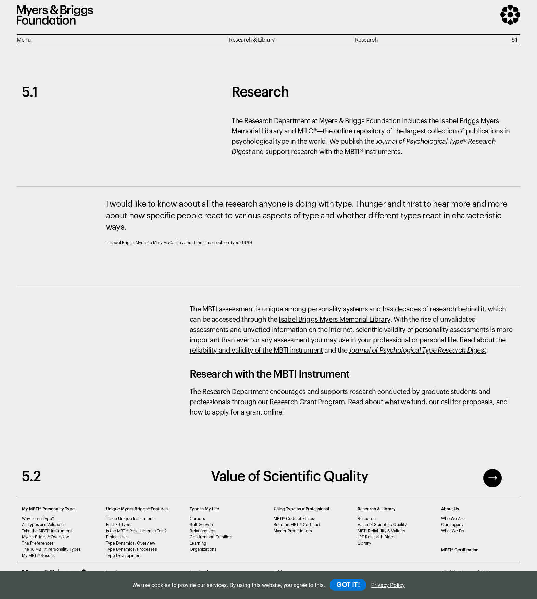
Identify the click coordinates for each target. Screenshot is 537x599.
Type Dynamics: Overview (130, 543)
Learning (198, 543)
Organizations (203, 549)
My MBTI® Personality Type (48, 509)
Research (367, 519)
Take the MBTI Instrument (47, 531)
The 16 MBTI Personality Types (51, 549)
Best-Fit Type (118, 525)
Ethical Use (116, 537)
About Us (450, 509)
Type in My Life (204, 509)
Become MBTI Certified (297, 525)
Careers (197, 519)
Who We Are (453, 519)
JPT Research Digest (377, 537)
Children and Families (211, 537)
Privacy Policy (388, 585)
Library (364, 543)
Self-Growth (201, 525)
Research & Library (377, 509)
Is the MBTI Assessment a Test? (136, 531)
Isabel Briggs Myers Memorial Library (334, 319)
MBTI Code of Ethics (294, 519)
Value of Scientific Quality (382, 525)
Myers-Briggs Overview (45, 537)
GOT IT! (348, 585)
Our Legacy (452, 525)
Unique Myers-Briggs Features (137, 509)
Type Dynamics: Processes (131, 549)
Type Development (124, 555)
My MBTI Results (38, 555)
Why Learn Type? (38, 519)
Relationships (202, 531)
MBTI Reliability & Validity (381, 531)
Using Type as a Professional (301, 509)
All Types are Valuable (43, 525)
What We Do (452, 531)
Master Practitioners (293, 531)
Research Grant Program (307, 402)
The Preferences (38, 543)
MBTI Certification (459, 550)
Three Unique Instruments (131, 519)
